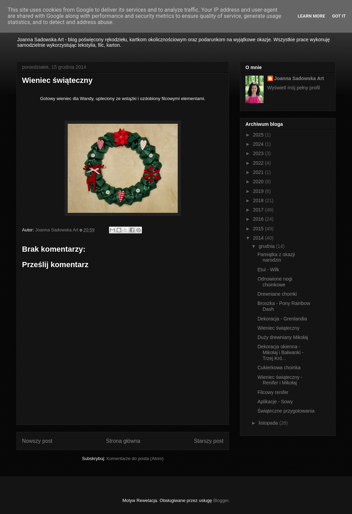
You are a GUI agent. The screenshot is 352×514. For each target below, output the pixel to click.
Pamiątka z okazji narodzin (276, 257)
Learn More (311, 16)
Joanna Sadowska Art (299, 78)
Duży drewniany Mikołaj (282, 337)
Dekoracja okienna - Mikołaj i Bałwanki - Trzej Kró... (280, 352)
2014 (259, 238)
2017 (259, 209)
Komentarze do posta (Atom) (135, 458)
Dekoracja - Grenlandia (282, 318)
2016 (259, 219)
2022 (259, 163)
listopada (268, 423)
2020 (259, 181)
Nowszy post (37, 441)
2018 (259, 200)
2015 (259, 228)
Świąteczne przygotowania (286, 411)
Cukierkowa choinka (278, 367)
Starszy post (208, 441)
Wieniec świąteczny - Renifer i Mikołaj (279, 380)
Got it (339, 16)
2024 (259, 144)
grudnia (267, 246)
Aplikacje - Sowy (275, 401)
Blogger (220, 500)
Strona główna (123, 441)
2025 (259, 135)
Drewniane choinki (277, 294)
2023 (259, 153)
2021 (259, 172)
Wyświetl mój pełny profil (293, 87)
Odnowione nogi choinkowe (274, 281)
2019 (259, 191)
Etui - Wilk (268, 269)
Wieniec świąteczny (278, 328)
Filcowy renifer (272, 392)
